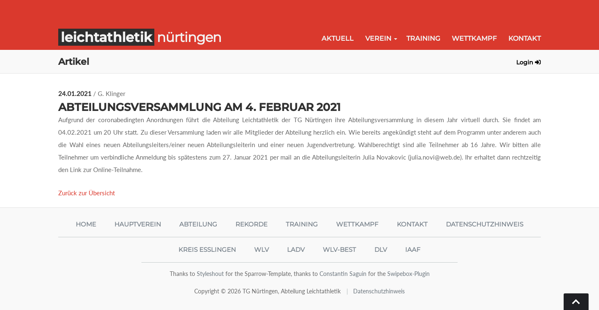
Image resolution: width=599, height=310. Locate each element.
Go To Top (576, 301)
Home (86, 224)
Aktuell (338, 38)
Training (423, 38)
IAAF (413, 249)
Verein (378, 38)
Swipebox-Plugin (408, 273)
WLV (261, 249)
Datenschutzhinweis (484, 224)
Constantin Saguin (342, 273)
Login (528, 62)
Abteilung (198, 224)
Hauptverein (137, 224)
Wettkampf (474, 38)
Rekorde (251, 224)
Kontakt (524, 38)
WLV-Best (339, 249)
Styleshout (210, 273)
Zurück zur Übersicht (86, 193)
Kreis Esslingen (207, 249)
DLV (380, 249)
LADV (295, 249)
